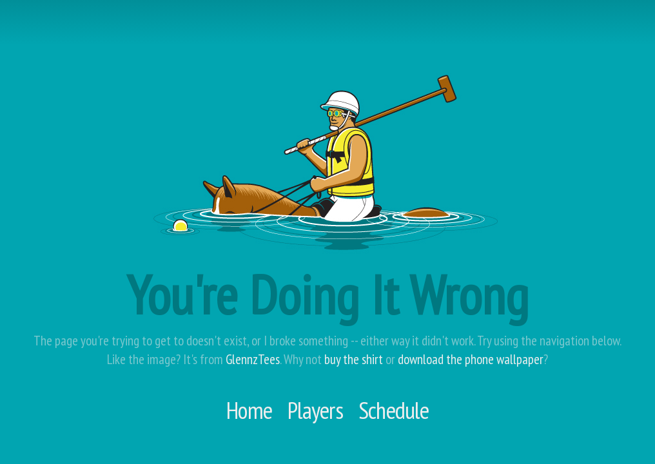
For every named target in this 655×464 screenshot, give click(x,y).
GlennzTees (253, 359)
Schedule (393, 409)
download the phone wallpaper (470, 359)
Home (249, 409)
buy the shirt (353, 359)
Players (315, 409)
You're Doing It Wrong (327, 294)
